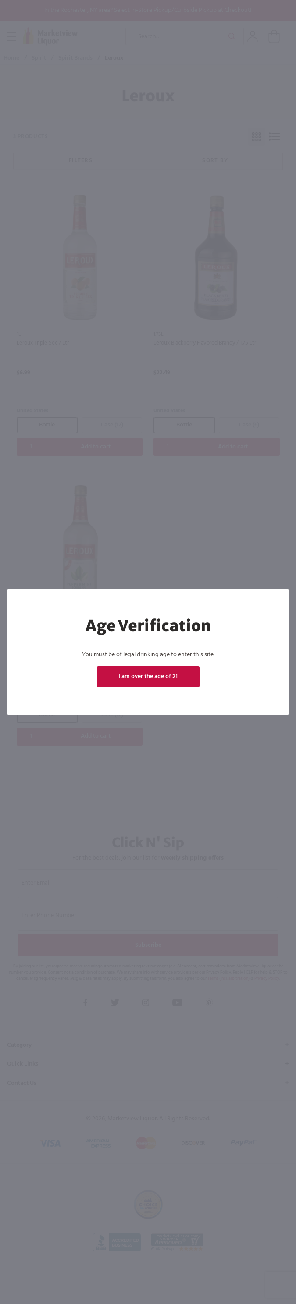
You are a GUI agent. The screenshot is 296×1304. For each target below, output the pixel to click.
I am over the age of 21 (148, 677)
